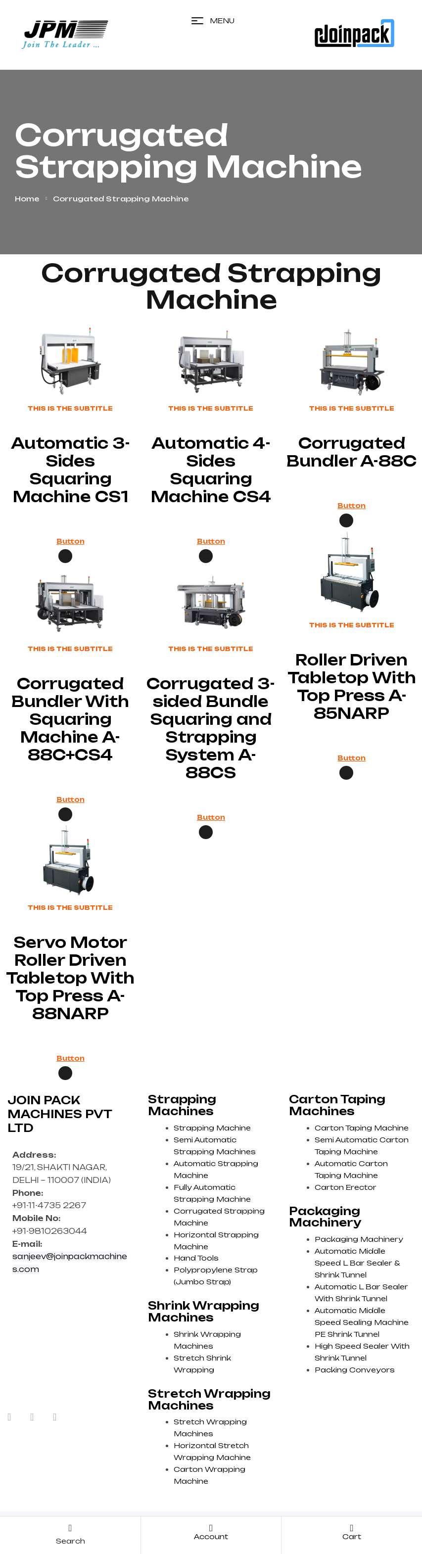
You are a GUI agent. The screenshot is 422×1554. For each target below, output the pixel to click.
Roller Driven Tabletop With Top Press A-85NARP (351, 686)
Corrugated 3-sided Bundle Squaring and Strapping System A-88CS (210, 728)
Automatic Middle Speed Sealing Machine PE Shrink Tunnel (362, 1322)
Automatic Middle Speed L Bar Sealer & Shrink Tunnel (357, 1263)
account (211, 1536)
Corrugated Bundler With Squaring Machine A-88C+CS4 (70, 719)
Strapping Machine (212, 1128)
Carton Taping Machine (362, 1128)
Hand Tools (196, 1258)
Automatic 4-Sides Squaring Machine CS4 (211, 470)
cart (351, 1536)
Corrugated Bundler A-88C (351, 452)
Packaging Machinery (359, 1239)
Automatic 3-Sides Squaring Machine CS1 (70, 470)
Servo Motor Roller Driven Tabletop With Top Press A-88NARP (70, 978)
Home (27, 198)
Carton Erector (345, 1187)
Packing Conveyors (355, 1370)
